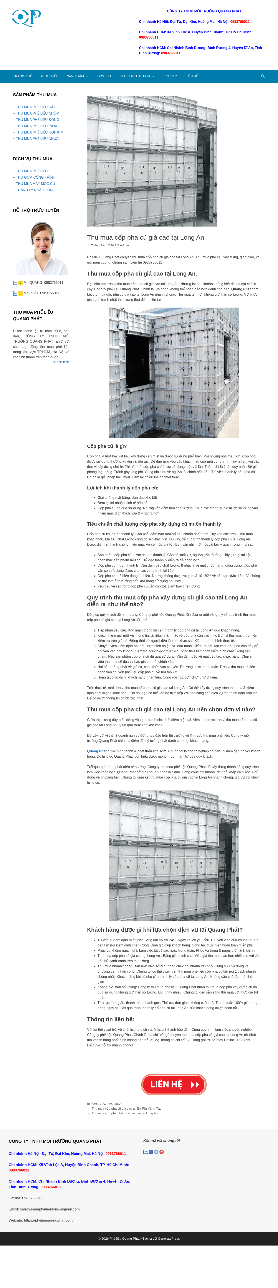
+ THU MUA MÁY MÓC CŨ (34, 184)
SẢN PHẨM (80, 76)
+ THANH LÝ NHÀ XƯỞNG (34, 190)
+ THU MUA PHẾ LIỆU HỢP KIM (38, 132)
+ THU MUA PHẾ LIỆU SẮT (34, 107)
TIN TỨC (170, 76)
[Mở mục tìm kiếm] (262, 76)
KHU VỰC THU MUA (139, 76)
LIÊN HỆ (191, 76)
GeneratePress (169, 1237)
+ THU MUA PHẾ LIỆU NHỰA (36, 138)
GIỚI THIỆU (49, 76)
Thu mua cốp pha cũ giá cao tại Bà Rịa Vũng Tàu (124, 1107)
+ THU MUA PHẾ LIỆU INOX (35, 126)
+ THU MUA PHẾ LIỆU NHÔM (36, 113)
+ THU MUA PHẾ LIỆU (30, 171)
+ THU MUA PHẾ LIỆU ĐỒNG (36, 120)
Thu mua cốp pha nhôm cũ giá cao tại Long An (122, 1111)
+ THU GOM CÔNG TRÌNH (34, 177)
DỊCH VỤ (104, 76)
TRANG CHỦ (22, 76)
